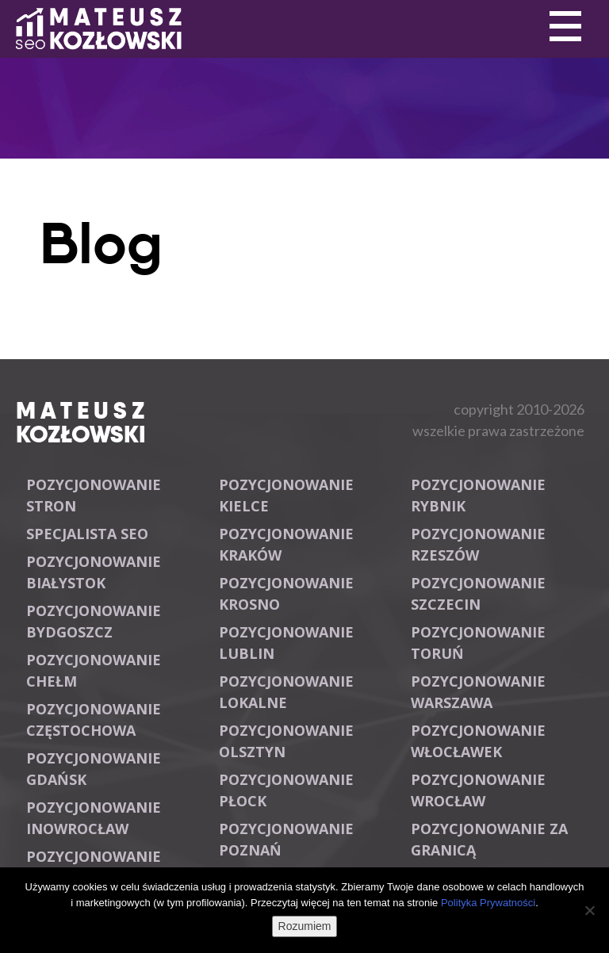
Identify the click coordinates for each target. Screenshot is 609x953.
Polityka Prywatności (488, 903)
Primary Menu (565, 27)
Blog (101, 243)
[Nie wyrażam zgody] (589, 910)
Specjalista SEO (87, 533)
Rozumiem (304, 926)
